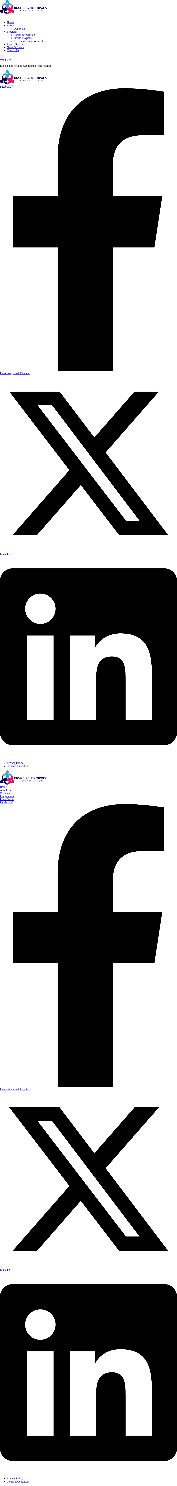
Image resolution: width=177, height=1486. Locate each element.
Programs (12, 31)
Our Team (19, 28)
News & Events (15, 47)
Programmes (7, 796)
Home (10, 22)
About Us (12, 25)
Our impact (6, 793)
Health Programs (23, 37)
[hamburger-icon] (1, 17)
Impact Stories (15, 44)
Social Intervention (24, 34)
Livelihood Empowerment (28, 41)
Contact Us (13, 50)
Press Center (7, 799)
